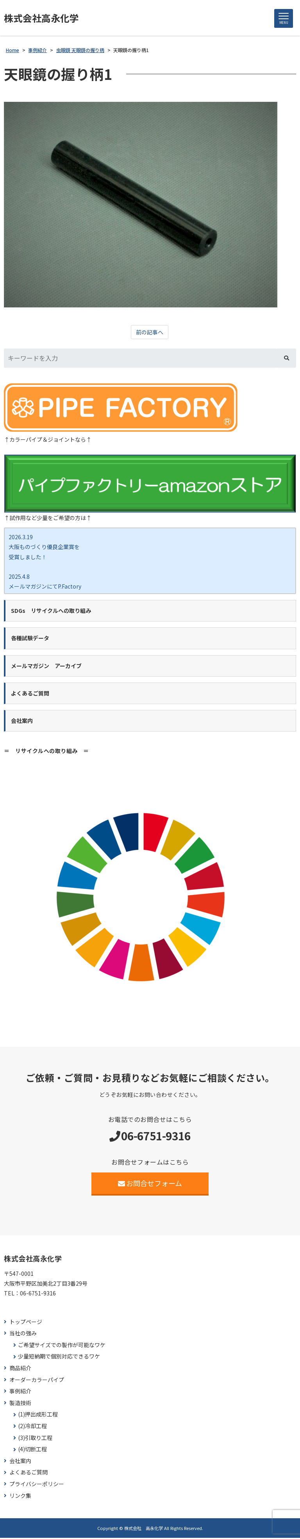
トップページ (25, 1322)
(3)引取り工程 (35, 1438)
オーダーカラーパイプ (36, 1380)
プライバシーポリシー (36, 1485)
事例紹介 (20, 1392)
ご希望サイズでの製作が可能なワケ (61, 1346)
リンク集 (20, 1496)
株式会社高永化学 (44, 18)
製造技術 (20, 1404)
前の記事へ (149, 333)
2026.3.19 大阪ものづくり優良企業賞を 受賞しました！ (44, 548)
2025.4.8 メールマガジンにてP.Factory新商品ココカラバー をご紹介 (45, 587)
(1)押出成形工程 (38, 1415)
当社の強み (23, 1334)
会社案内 (20, 1462)
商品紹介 (20, 1369)
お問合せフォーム (150, 1184)
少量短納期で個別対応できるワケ (59, 1357)
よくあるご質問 (28, 1473)
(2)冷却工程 (32, 1427)
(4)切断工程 (32, 1450)
